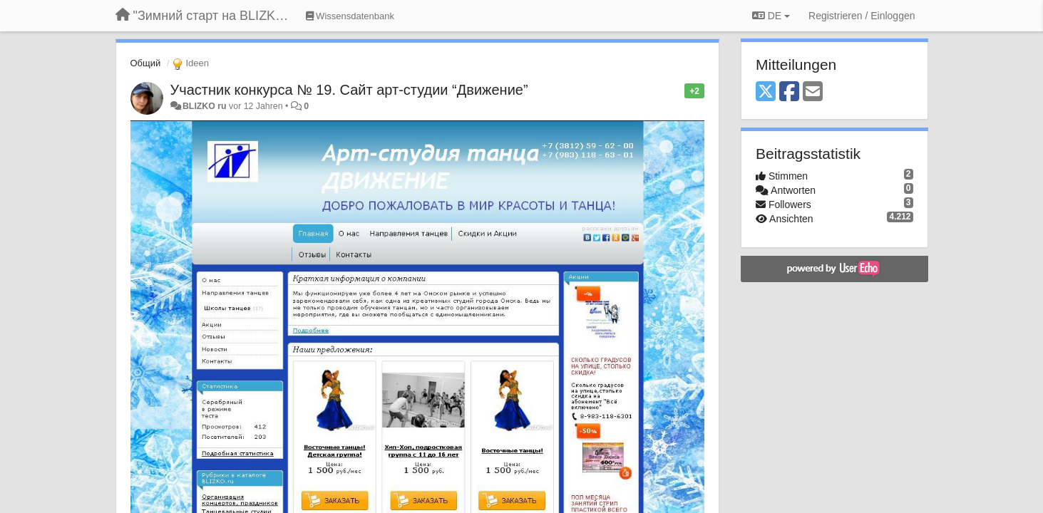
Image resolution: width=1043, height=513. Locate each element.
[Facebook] (789, 92)
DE (771, 15)
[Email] (813, 92)
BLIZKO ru (206, 106)
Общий (145, 63)
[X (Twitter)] (766, 92)
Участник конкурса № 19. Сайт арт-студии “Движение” (349, 90)
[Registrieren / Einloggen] (861, 16)
